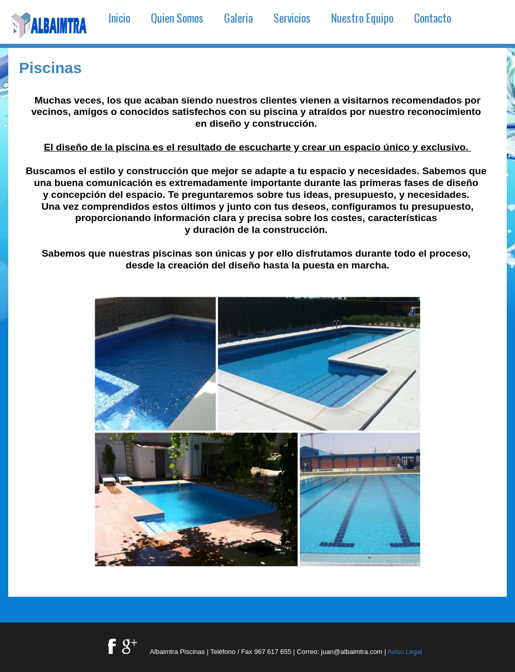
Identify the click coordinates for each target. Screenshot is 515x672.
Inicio (119, 17)
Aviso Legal (405, 652)
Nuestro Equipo (362, 17)
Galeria (238, 17)
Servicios (292, 17)
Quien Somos (177, 17)
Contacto (432, 17)
